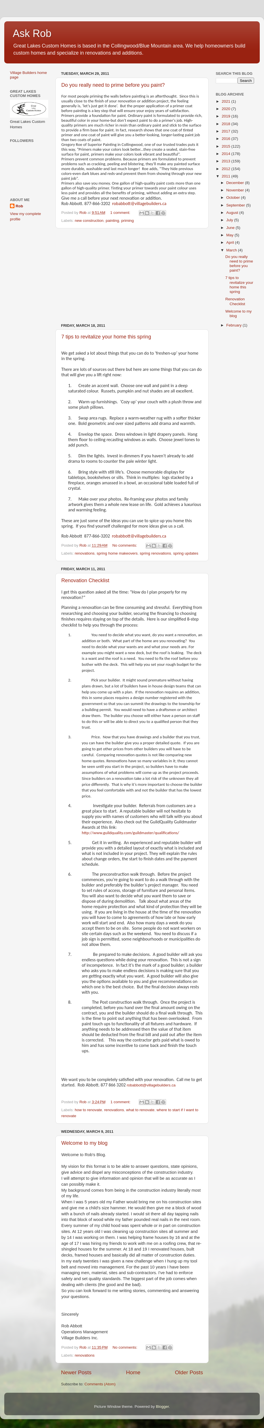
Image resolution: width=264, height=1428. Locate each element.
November (235, 190)
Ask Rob (32, 33)
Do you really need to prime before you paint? (113, 85)
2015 (226, 146)
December (235, 183)
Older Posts (189, 1372)
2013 (226, 161)
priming (127, 220)
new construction (89, 220)
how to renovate (88, 1110)
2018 (226, 124)
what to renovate (140, 1110)
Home (133, 1372)
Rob (19, 206)
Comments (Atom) (100, 1384)
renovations (85, 553)
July (230, 220)
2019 (226, 116)
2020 (226, 109)
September (236, 205)
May (230, 235)
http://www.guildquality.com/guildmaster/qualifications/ (130, 832)
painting (112, 220)
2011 (226, 176)
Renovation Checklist (85, 580)
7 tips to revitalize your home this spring (106, 337)
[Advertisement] (132, 276)
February (234, 325)
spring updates (185, 553)
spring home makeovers (117, 553)
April (230, 242)
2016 (226, 139)
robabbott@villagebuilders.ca (139, 203)
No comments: (125, 545)
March (232, 250)
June (231, 228)
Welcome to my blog (84, 1143)
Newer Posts (76, 1372)
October (233, 197)
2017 (226, 131)
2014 (226, 154)
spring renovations (155, 553)
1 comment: (120, 212)
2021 (226, 101)
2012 (226, 169)
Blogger (162, 1406)
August (232, 212)
